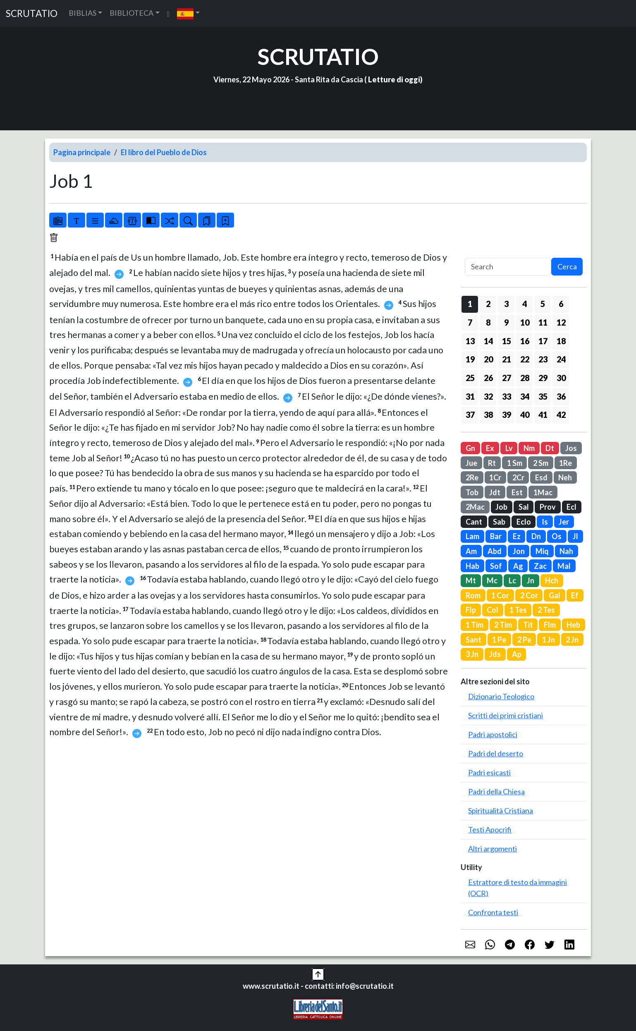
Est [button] (517, 492)
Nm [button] (529, 448)
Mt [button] (471, 580)
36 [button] (561, 396)
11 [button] (543, 322)
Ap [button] (516, 654)
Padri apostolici (492, 734)
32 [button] (488, 396)
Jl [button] (575, 536)
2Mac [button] (475, 506)
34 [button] (524, 396)
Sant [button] (473, 639)
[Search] (508, 267)
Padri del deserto (495, 753)
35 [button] (543, 396)
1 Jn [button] (548, 639)
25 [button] (470, 378)
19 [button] (470, 359)
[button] (188, 13)
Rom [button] (473, 595)
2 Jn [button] (572, 639)
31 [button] (470, 396)
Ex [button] (490, 448)
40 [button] (524, 415)
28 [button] (524, 378)
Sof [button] (496, 566)
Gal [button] (554, 595)
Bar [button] (496, 536)
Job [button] (501, 506)
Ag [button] (518, 566)
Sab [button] (499, 521)
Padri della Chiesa (496, 791)
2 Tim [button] (503, 624)
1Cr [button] (495, 477)
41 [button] (543, 415)
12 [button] (561, 322)
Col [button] (492, 609)
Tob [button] (472, 492)
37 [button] (470, 415)
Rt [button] (492, 463)
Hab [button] (472, 566)
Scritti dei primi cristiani (505, 715)
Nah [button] (566, 551)
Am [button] (471, 551)
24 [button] (561, 359)
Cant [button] (474, 521)
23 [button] (543, 359)
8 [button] (488, 322)
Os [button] (557, 536)
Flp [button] (471, 609)
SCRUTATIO (31, 13)
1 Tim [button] (474, 624)
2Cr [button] (518, 477)
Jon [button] (519, 551)
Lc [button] (512, 580)
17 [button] (543, 341)
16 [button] (524, 341)
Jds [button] (495, 654)
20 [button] (488, 359)
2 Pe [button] (524, 639)
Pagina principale (81, 152)
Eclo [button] (523, 521)
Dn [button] (536, 536)
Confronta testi (493, 912)
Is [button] (545, 521)
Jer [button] (564, 521)
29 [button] (543, 378)
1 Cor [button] (500, 595)
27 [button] (506, 378)
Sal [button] (524, 506)
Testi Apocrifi (490, 829)
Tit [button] (528, 624)
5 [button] (542, 304)
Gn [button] (470, 448)
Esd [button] (541, 477)
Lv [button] (509, 448)
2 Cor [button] (529, 595)
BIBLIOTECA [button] (131, 12)
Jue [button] (471, 463)
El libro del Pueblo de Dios (164, 152)
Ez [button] (517, 536)
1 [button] (470, 304)
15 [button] (506, 341)
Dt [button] (549, 448)
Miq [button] (542, 551)
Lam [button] (472, 536)
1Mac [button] (542, 492)
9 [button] (506, 322)
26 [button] (488, 378)
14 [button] (488, 341)
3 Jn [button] (472, 654)
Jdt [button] (494, 492)
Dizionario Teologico (501, 696)
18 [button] (561, 341)
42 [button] (561, 415)
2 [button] (488, 304)
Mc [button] (492, 580)
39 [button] (506, 415)
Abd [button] (495, 551)
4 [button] (524, 304)
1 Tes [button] (518, 609)
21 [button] (506, 359)
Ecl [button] (571, 506)
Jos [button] (571, 448)
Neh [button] (565, 477)
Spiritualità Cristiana (500, 810)
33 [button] (506, 396)
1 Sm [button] (514, 463)
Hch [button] (551, 580)
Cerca (567, 266)
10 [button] (524, 322)
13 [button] (470, 341)
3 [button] (506, 304)
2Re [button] (472, 477)
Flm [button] (550, 624)
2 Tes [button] (546, 609)
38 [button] (488, 415)
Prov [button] (548, 506)
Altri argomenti (492, 848)
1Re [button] (565, 463)
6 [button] (561, 304)
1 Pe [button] (499, 639)
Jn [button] (530, 580)
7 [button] (470, 322)
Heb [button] (573, 624)
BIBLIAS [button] (82, 12)
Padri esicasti (489, 772)
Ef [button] (575, 595)
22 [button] (524, 359)
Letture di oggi (394, 79)
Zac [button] (540, 566)
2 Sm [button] (540, 463)
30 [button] (561, 378)
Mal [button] (564, 566)
